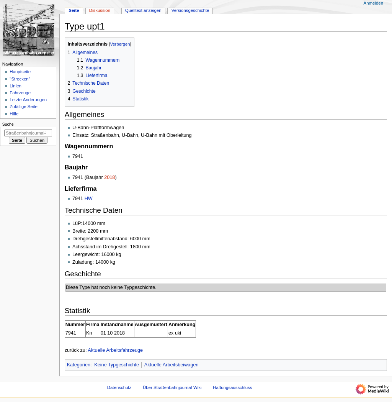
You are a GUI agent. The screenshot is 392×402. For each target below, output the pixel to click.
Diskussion (99, 10)
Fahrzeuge (20, 92)
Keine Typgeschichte (116, 365)
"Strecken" (20, 79)
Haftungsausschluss (232, 387)
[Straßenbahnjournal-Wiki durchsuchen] (28, 133)
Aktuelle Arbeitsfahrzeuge (115, 350)
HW (89, 198)
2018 (109, 177)
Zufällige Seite (24, 106)
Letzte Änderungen (28, 99)
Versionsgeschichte (190, 10)
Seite (74, 10)
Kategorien (78, 365)
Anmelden (374, 3)
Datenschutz (119, 387)
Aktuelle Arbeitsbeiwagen (171, 365)
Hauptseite (20, 71)
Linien (15, 86)
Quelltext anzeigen (143, 10)
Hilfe (14, 114)
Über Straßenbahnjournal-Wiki (172, 387)
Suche (8, 124)
